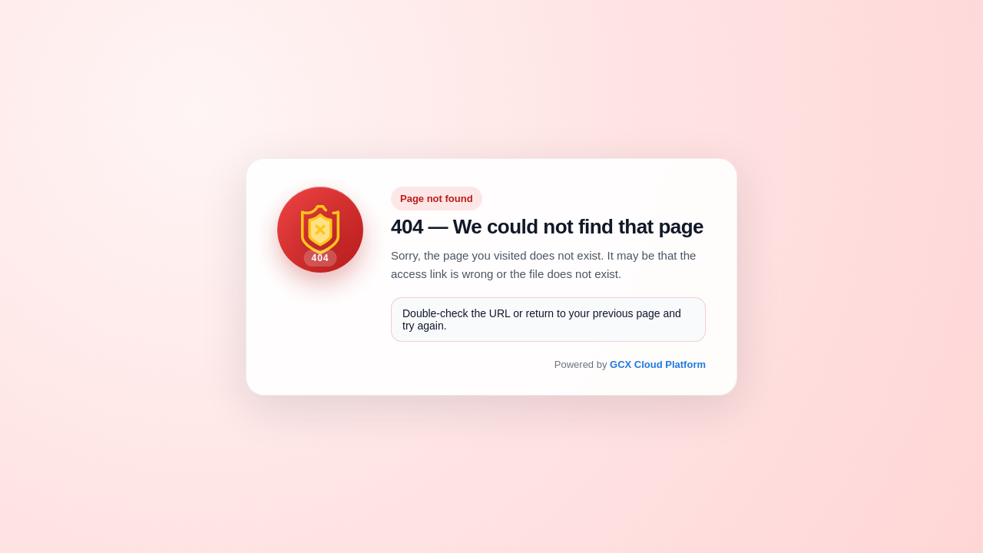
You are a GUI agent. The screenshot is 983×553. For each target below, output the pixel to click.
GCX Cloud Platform (658, 364)
